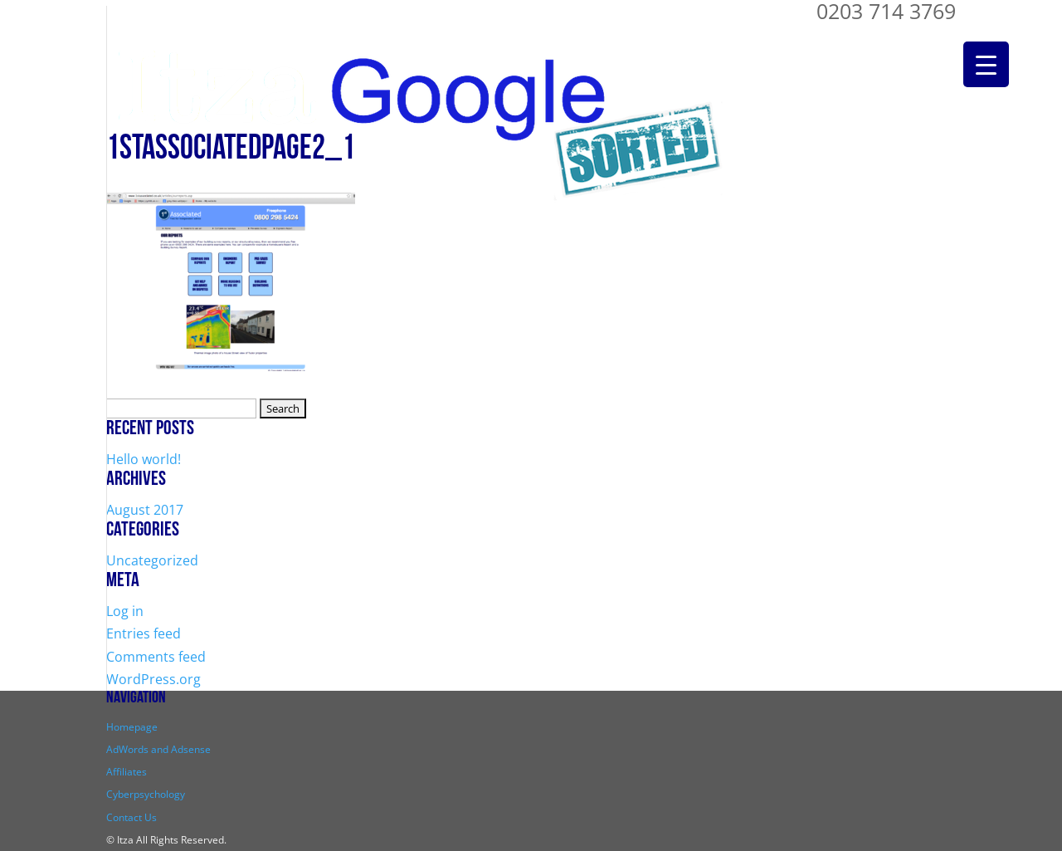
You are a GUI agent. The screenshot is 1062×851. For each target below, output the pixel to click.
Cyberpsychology (145, 794)
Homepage (132, 727)
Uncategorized (152, 560)
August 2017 (144, 510)
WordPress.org (153, 679)
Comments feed (156, 657)
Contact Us (131, 817)
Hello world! (143, 459)
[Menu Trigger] (986, 64)
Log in (125, 611)
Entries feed (143, 633)
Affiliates (126, 772)
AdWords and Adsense (158, 749)
